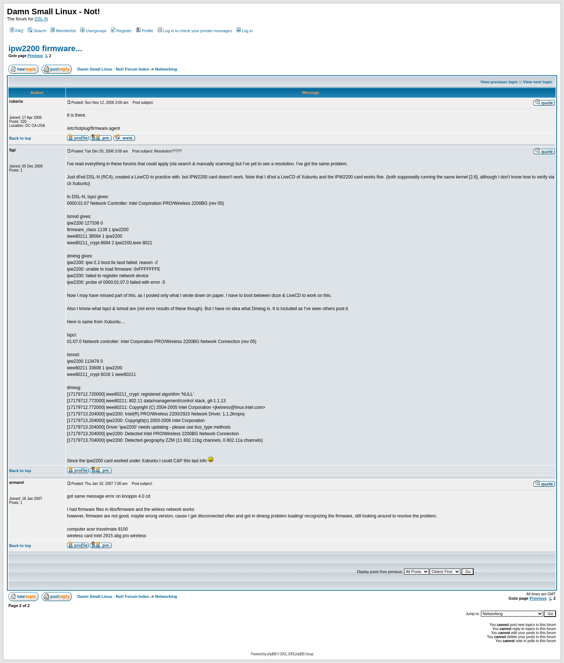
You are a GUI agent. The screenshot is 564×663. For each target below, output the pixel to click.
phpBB (271, 654)
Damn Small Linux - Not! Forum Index (113, 69)
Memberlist (63, 31)
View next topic (537, 82)
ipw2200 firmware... (45, 48)
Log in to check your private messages (195, 31)
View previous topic (499, 82)
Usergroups (93, 31)
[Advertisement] (223, 571)
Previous (35, 56)
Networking (166, 69)
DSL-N (41, 19)
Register (121, 31)
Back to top (20, 138)
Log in (244, 31)
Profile (144, 31)
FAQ (16, 31)
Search (37, 31)
